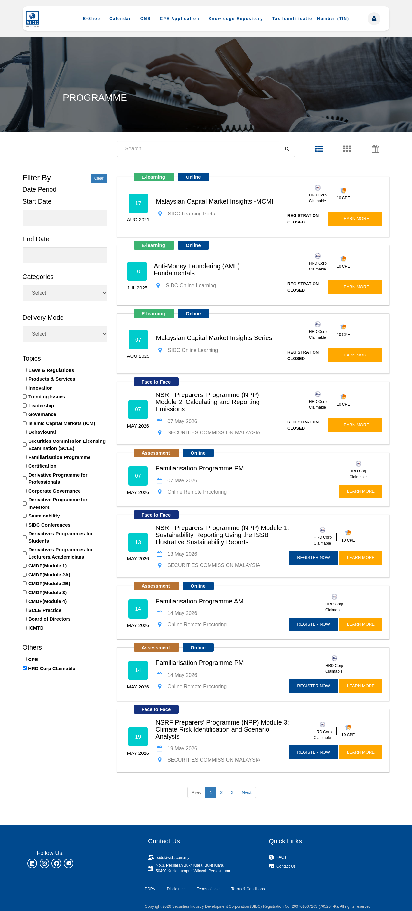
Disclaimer (176, 889)
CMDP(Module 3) (47, 592)
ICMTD (36, 628)
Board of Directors (49, 619)
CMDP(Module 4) (47, 601)
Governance (42, 414)
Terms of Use (208, 889)
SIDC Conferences (49, 524)
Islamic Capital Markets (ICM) (61, 423)
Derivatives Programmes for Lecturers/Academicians (60, 553)
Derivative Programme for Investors (57, 503)
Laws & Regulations (51, 370)
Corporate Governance (54, 491)
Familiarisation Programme (59, 457)
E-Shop (91, 18)
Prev (196, 792)
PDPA (150, 889)
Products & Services (51, 379)
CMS (145, 18)
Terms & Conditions (248, 889)
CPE (33, 659)
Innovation (40, 388)
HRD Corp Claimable (51, 668)
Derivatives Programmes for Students (60, 537)
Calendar (120, 18)
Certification (42, 466)
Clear (99, 178)
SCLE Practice (44, 610)
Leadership (41, 405)
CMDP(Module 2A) (49, 574)
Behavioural (42, 432)
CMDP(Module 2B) (49, 583)
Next (247, 792)
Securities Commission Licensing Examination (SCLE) (67, 444)
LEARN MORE (355, 218)
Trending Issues (46, 396)
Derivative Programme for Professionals (57, 478)
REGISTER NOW (313, 557)
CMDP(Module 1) (47, 565)
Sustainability (44, 515)
